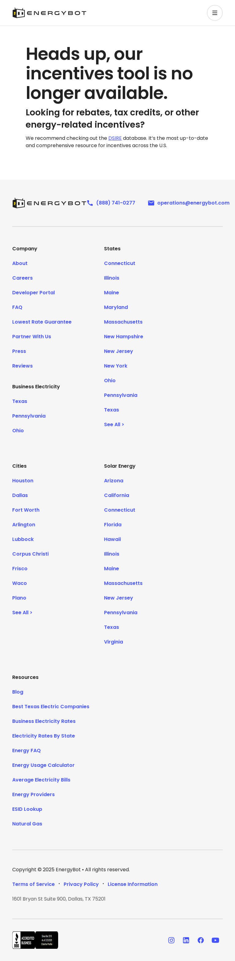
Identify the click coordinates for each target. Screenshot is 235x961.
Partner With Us (31, 336)
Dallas (20, 495)
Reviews (22, 365)
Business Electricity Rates (44, 721)
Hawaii (112, 539)
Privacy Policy (81, 884)
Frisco (20, 568)
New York (115, 365)
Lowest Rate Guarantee (42, 321)
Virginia (113, 641)
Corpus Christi (30, 553)
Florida (112, 524)
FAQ (17, 307)
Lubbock (23, 539)
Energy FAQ (26, 750)
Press (19, 351)
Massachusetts (123, 321)
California (116, 495)
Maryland (116, 307)
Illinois (111, 277)
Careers (22, 277)
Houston (22, 480)
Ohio (18, 430)
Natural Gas (27, 823)
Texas (19, 401)
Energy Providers (33, 794)
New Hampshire (123, 336)
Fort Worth (25, 509)
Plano (19, 597)
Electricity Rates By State (43, 735)
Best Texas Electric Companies (50, 706)
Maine (111, 292)
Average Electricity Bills (41, 779)
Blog (17, 691)
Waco (19, 583)
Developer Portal (33, 292)
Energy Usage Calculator (43, 765)
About (20, 263)
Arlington (23, 524)
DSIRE (115, 138)
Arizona (113, 480)
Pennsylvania (29, 415)
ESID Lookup (27, 809)
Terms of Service (33, 884)
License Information (133, 884)
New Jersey (118, 351)
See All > (114, 424)
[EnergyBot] (49, 203)
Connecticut (119, 263)
